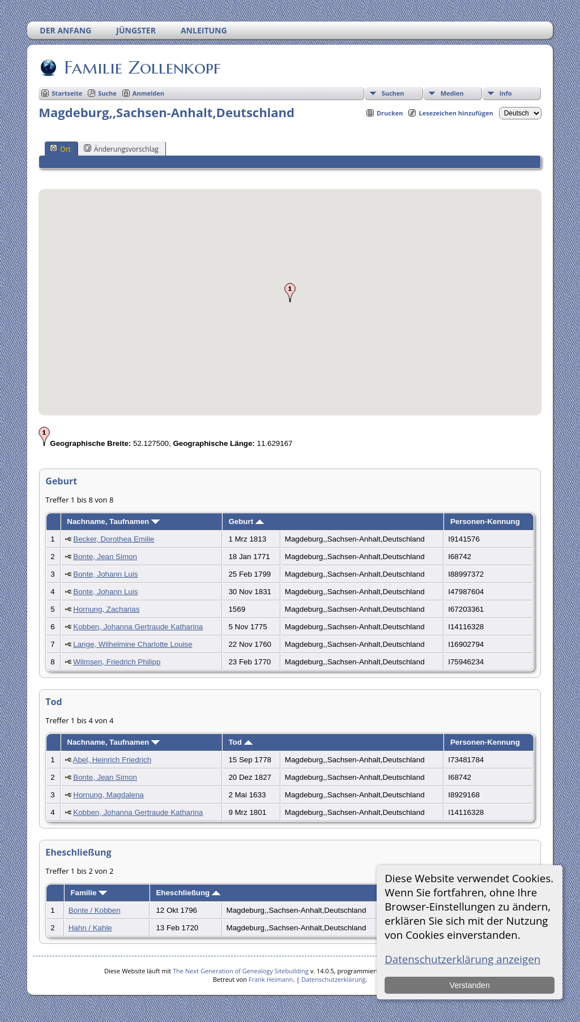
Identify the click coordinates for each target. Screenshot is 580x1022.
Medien (452, 93)
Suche (107, 93)
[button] (290, 292)
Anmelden (148, 93)
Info (506, 93)
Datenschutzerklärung (333, 979)
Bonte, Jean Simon (105, 556)
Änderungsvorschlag (121, 149)
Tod (240, 742)
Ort (60, 149)
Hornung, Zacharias (106, 609)
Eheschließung (188, 892)
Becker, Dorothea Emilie (113, 539)
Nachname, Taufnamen (113, 521)
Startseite (67, 93)
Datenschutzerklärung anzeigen (462, 959)
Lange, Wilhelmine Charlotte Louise (132, 644)
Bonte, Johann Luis (105, 574)
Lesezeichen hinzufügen (456, 113)
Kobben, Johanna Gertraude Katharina (138, 626)
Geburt (245, 521)
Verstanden (470, 985)
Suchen (393, 93)
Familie (88, 892)
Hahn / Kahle (90, 928)
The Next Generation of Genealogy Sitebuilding (241, 971)
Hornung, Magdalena (108, 795)
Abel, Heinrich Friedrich (112, 759)
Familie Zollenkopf (141, 67)
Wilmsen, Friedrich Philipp (116, 662)
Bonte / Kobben (95, 910)
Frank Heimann (271, 979)
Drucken (390, 113)
